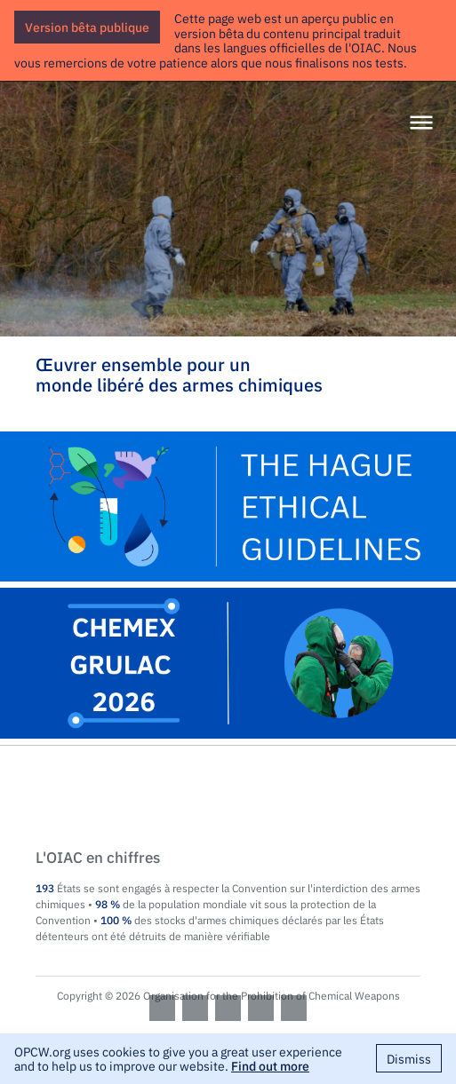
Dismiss (409, 1058)
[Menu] (421, 123)
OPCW (228, 798)
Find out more (270, 1065)
